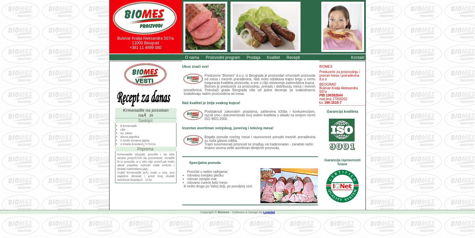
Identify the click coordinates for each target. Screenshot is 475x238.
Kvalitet (273, 57)
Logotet (269, 212)
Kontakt (357, 57)
